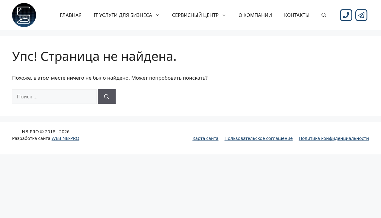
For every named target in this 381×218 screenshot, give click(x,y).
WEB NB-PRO (65, 138)
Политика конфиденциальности (334, 138)
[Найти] (107, 96)
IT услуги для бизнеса (130, 15)
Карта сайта (205, 138)
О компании (255, 15)
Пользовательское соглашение (259, 138)
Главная (71, 15)
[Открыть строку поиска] (323, 15)
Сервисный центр (202, 15)
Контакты (296, 15)
